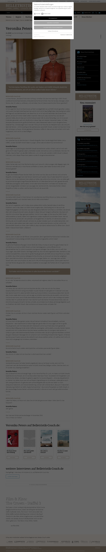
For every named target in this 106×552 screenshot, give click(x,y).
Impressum (63, 34)
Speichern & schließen (53, 23)
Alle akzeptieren (53, 18)
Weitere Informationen (53, 31)
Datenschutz (69, 34)
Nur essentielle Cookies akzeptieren (53, 27)
